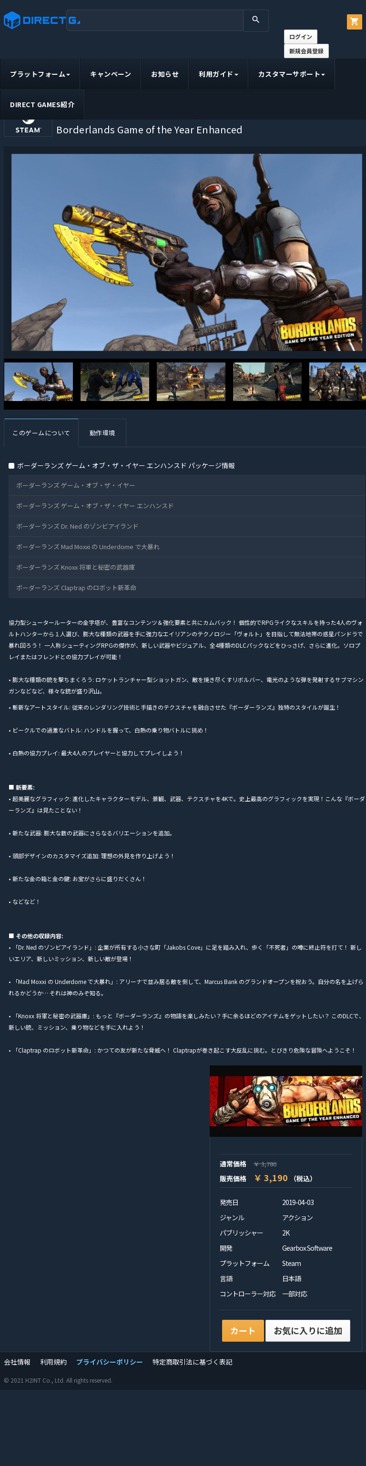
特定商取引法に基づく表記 (192, 1361)
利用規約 (53, 1361)
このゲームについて (41, 432)
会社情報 (17, 1361)
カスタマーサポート (291, 74)
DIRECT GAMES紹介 (42, 104)
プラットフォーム (40, 74)
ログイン (300, 36)
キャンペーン (110, 74)
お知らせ (165, 74)
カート (243, 1330)
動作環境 (102, 432)
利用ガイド (218, 74)
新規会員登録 (306, 51)
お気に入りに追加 (308, 1330)
